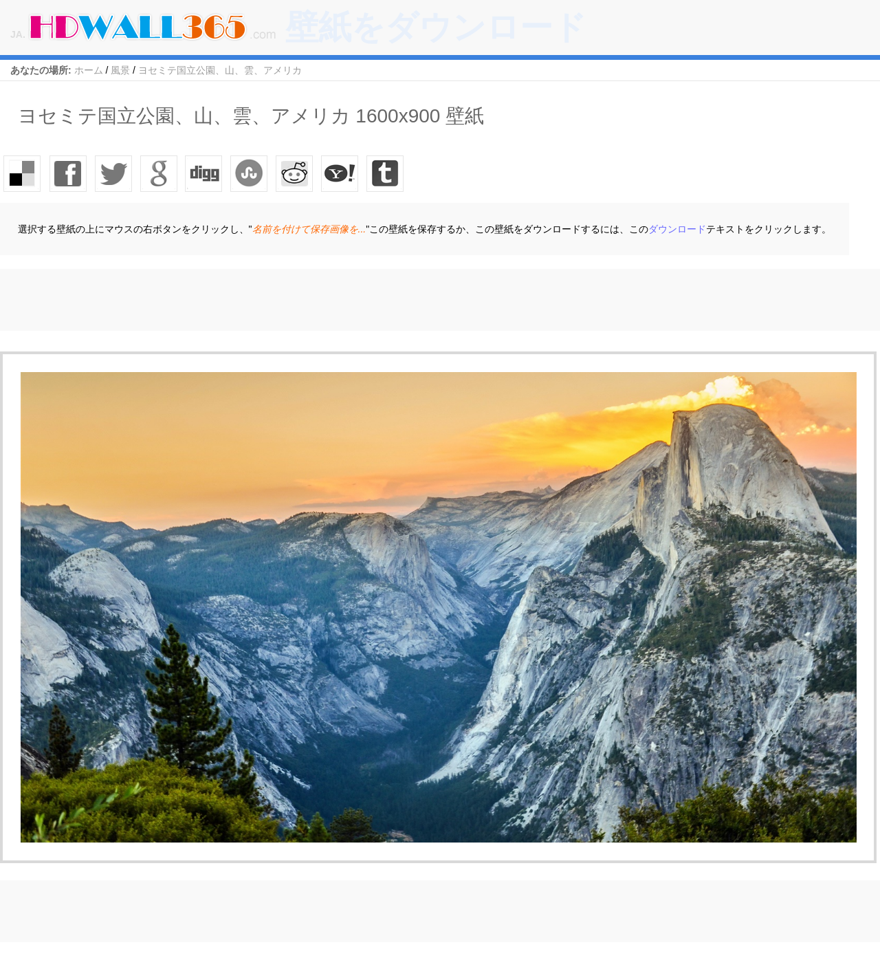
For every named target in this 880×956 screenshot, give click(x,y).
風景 (120, 70)
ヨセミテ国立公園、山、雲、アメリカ (220, 70)
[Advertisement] (250, 300)
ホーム (88, 70)
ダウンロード (677, 229)
